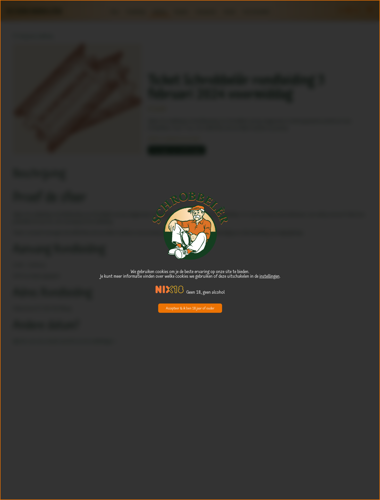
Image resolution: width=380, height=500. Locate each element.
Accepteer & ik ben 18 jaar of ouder (190, 308)
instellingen (269, 276)
